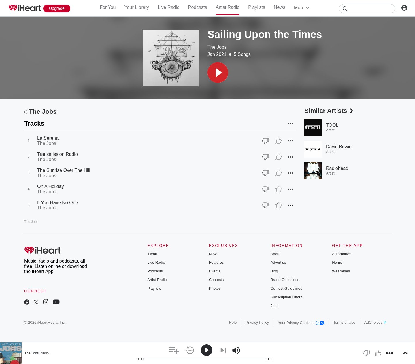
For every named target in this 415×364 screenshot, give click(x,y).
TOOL (332, 125)
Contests (216, 280)
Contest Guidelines (286, 288)
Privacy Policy (257, 322)
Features (216, 262)
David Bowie (339, 146)
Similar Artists (329, 110)
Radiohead (337, 168)
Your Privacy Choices (301, 323)
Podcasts (197, 7)
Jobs (274, 306)
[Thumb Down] (265, 141)
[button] (217, 72)
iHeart (152, 254)
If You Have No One (57, 202)
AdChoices (375, 322)
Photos (214, 288)
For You (108, 7)
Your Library (136, 7)
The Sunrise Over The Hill (63, 170)
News (279, 7)
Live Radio (169, 7)
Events (214, 271)
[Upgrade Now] (56, 8)
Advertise (278, 262)
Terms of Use (344, 322)
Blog (274, 271)
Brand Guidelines (285, 280)
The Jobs (217, 47)
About (275, 254)
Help (233, 322)
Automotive (341, 254)
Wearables (341, 271)
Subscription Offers (286, 297)
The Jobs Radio (36, 353)
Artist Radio (228, 7)
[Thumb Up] (278, 141)
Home (337, 262)
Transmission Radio (57, 154)
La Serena (48, 138)
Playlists (256, 7)
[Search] (367, 8)
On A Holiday (50, 186)
